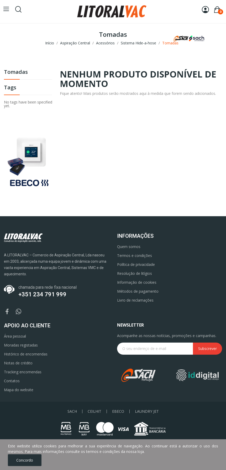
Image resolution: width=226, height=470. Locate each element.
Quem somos (128, 246)
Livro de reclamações (135, 300)
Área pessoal (15, 336)
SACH (72, 411)
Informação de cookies (136, 282)
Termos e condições (134, 255)
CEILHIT (94, 411)
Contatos (12, 380)
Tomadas (16, 72)
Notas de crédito (18, 362)
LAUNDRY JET (147, 411)
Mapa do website (18, 389)
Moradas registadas (21, 345)
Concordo (24, 460)
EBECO (118, 411)
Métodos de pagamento (138, 291)
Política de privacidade (136, 264)
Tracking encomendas (22, 371)
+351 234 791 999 (42, 294)
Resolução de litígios (134, 273)
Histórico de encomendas (26, 354)
